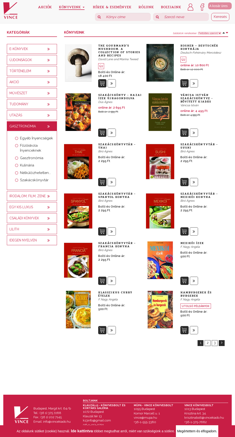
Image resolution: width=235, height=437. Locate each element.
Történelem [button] (20, 71)
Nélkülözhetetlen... (35, 173)
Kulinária (27, 165)
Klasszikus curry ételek (115, 294)
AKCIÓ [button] (14, 82)
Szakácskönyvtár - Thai (117, 146)
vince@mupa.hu (145, 417)
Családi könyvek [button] (24, 218)
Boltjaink (171, 6)
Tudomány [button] (18, 104)
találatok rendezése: (185, 33)
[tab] (32, 49)
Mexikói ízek (192, 243)
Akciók (45, 6)
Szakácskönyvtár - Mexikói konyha (199, 195)
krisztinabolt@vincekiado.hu (204, 417)
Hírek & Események (112, 6)
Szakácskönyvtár (34, 180)
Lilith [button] (14, 229)
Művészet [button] (18, 93)
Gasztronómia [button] (22, 126)
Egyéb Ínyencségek (36, 138)
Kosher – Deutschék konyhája (199, 47)
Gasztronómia (31, 158)
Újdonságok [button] (20, 60)
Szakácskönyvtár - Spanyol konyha (117, 195)
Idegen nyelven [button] (23, 240)
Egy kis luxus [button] (21, 207)
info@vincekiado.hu (57, 421)
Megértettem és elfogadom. (197, 431)
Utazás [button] (15, 115)
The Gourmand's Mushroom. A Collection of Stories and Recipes (119, 50)
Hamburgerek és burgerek (196, 294)
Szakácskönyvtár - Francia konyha (117, 244)
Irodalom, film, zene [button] (27, 196)
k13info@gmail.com (97, 420)
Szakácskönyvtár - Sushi (199, 146)
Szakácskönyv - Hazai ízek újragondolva (120, 96)
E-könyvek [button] (18, 49)
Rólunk (146, 6)
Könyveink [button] (72, 7)
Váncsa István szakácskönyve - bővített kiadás (196, 98)
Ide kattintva (82, 431)
